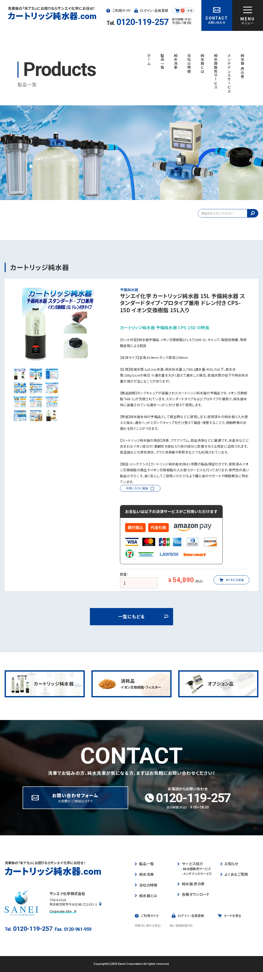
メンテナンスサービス (196, 874)
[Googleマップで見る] (100, 904)
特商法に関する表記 (148, 925)
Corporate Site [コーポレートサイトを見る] (63, 911)
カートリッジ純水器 (52, 16)
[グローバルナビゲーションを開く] (247, 15)
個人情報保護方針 (181, 925)
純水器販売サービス (196, 869)
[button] (20, 374)
